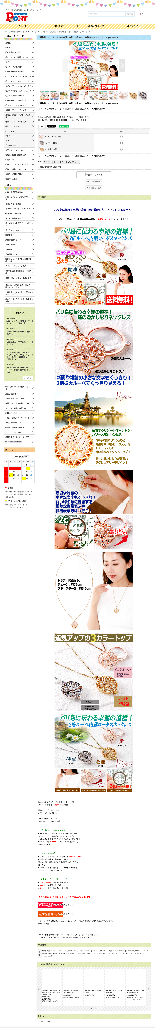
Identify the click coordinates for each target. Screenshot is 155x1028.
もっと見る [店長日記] (28, 378)
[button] (96, 26)
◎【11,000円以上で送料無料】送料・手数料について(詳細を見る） (64, 117)
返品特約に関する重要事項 (49, 167)
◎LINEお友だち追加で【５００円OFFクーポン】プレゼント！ (62, 120)
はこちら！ (56, 905)
